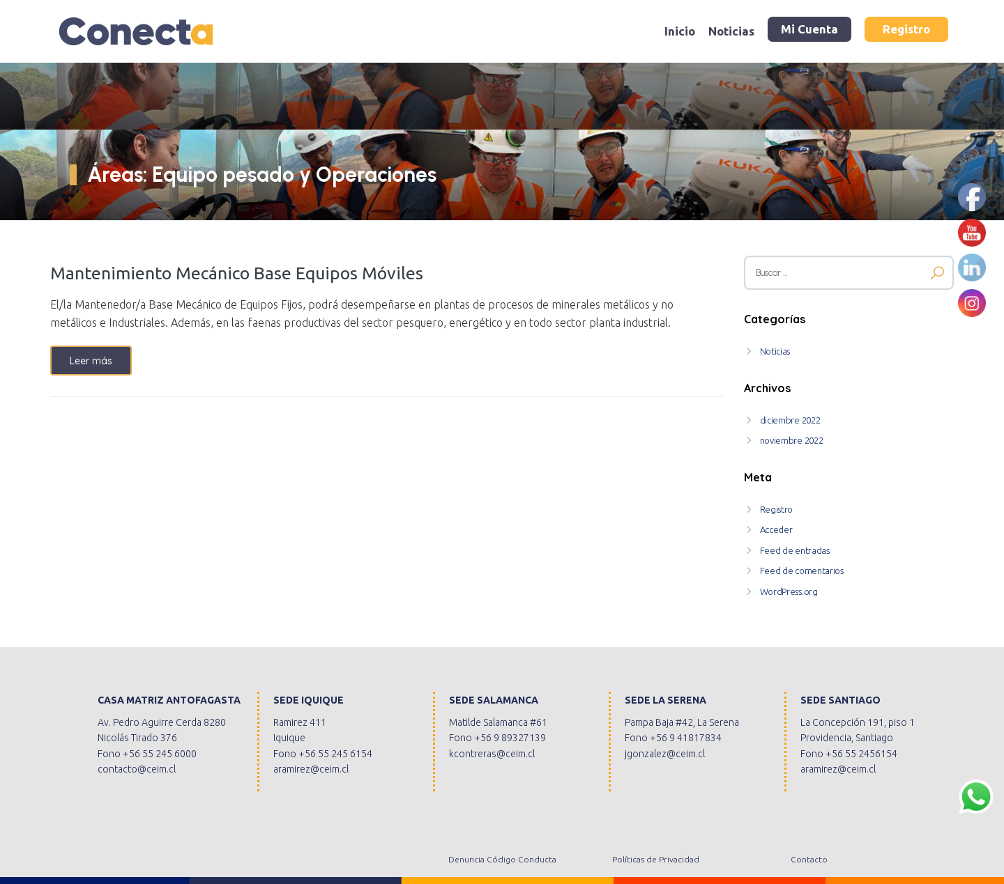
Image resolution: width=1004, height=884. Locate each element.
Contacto (809, 859)
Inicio (679, 31)
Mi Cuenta (809, 29)
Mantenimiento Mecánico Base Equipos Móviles (236, 273)
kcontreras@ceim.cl (492, 753)
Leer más (91, 361)
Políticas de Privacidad (655, 859)
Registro (906, 29)
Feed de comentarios (802, 570)
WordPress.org (789, 591)
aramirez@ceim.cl (311, 769)
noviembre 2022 (791, 440)
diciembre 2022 (790, 420)
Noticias (731, 31)
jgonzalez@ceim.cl (665, 753)
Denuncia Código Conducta (502, 859)
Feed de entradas (795, 550)
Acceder (776, 529)
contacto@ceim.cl (137, 769)
